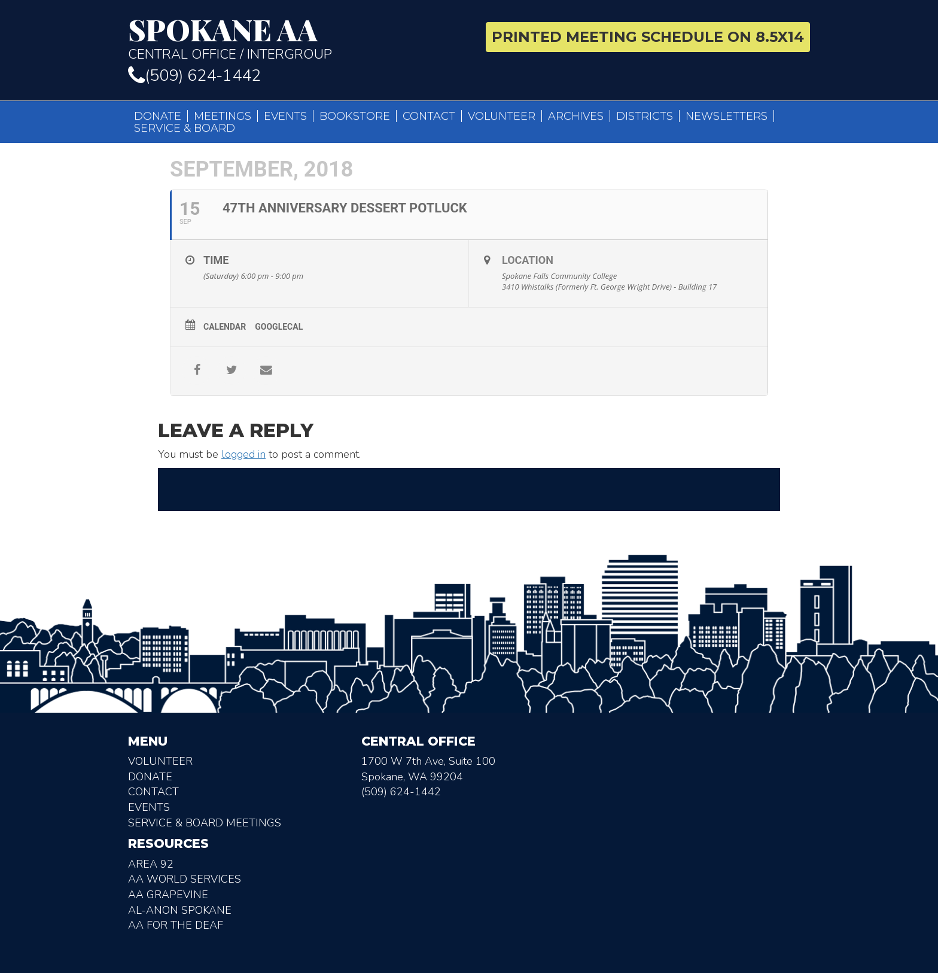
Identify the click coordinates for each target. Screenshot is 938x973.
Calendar (224, 327)
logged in (243, 454)
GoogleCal (279, 327)
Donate (157, 116)
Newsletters (727, 116)
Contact (429, 116)
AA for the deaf (175, 925)
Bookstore (354, 116)
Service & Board (184, 128)
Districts (644, 116)
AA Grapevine (168, 894)
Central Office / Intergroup (294, 38)
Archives (576, 116)
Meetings (222, 116)
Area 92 (150, 864)
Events (285, 116)
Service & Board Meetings (204, 823)
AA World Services (184, 879)
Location (527, 260)
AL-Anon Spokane (180, 910)
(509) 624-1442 (194, 76)
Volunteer (501, 116)
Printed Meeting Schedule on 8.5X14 (648, 36)
